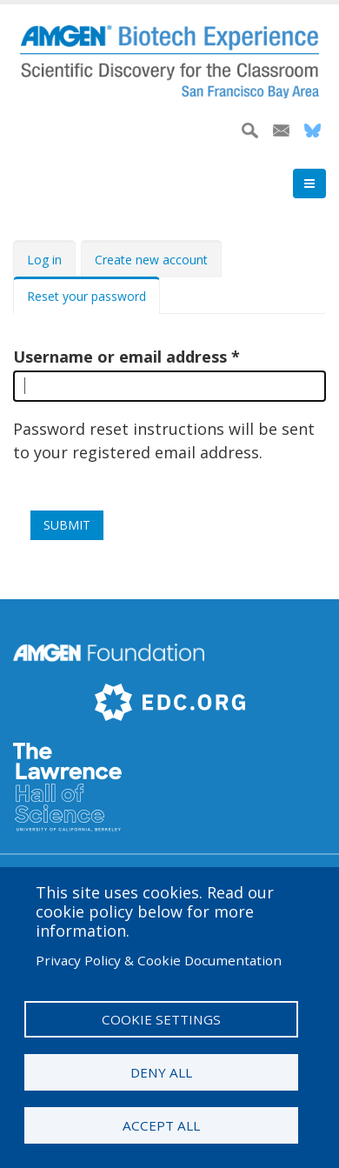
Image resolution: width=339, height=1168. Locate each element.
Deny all (161, 1072)
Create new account (151, 259)
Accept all (161, 1125)
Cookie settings (161, 1019)
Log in (44, 259)
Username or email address (120, 356)
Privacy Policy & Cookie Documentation (159, 960)
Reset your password (86, 296)
